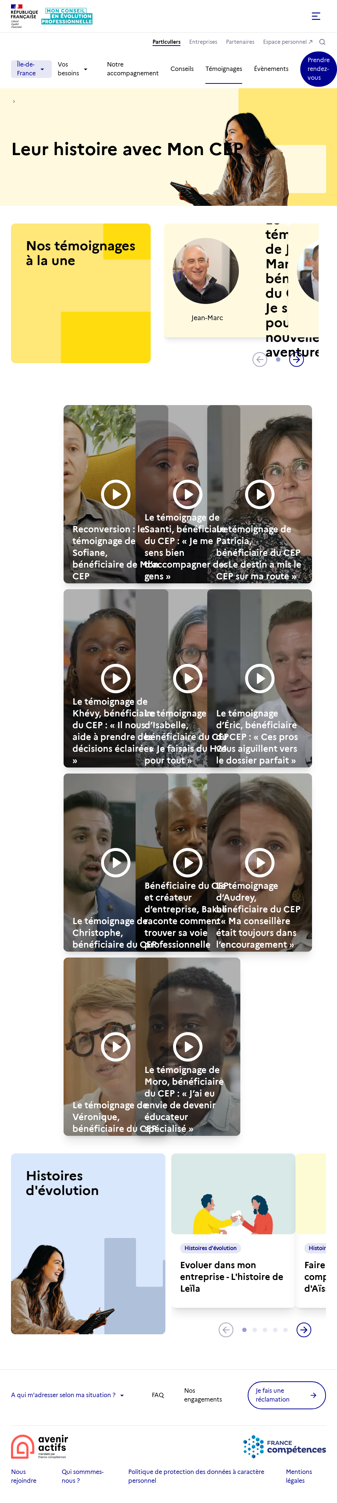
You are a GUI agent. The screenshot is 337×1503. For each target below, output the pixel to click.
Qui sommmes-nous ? (83, 1476)
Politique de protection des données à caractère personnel (196, 1476)
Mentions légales (299, 1476)
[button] (247, 16)
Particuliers (166, 42)
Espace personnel (285, 42)
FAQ (158, 1395)
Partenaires (240, 42)
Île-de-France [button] (31, 69)
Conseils (182, 68)
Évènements (271, 68)
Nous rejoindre (23, 1476)
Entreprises (203, 42)
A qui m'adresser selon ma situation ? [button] (68, 1395)
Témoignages (223, 68)
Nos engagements (203, 1395)
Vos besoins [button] (73, 69)
